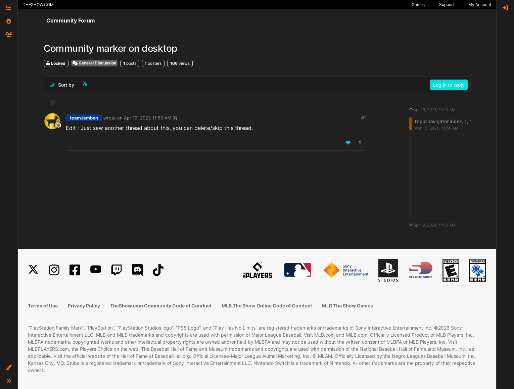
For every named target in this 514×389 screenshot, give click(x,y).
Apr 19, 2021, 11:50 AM (148, 117)
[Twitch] (116, 270)
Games (418, 4)
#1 (363, 117)
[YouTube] (95, 270)
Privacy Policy (84, 305)
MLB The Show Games (347, 305)
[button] (9, 367)
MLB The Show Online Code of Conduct (267, 305)
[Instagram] (54, 270)
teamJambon (84, 117)
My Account (479, 4)
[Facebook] (74, 270)
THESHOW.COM (38, 4)
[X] (33, 270)
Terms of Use (43, 305)
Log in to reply (449, 85)
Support (446, 4)
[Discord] (137, 270)
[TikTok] (158, 270)
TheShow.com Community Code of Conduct (161, 305)
